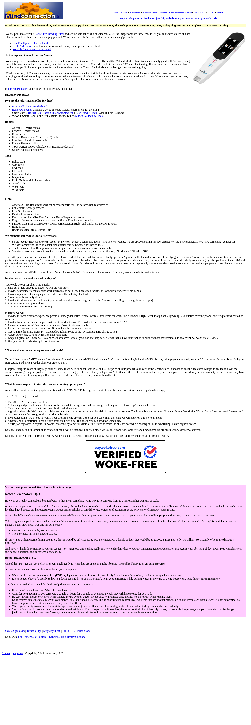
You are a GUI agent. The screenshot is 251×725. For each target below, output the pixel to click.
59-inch (98, 115)
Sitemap (6, 653)
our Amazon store (18, 88)
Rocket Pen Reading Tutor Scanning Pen (51, 112)
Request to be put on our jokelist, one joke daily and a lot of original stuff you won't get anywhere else (169, 18)
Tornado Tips (34, 630)
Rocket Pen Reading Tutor (49, 33)
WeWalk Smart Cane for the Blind (32, 49)
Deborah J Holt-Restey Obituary (67, 636)
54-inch (88, 115)
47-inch (78, 115)
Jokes (66, 630)
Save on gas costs (15, 630)
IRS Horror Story (80, 630)
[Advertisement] (125, 682)
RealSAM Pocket (22, 46)
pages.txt (18, 653)
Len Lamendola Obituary (32, 636)
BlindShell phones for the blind (30, 42)
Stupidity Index (51, 630)
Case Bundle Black (86, 112)
